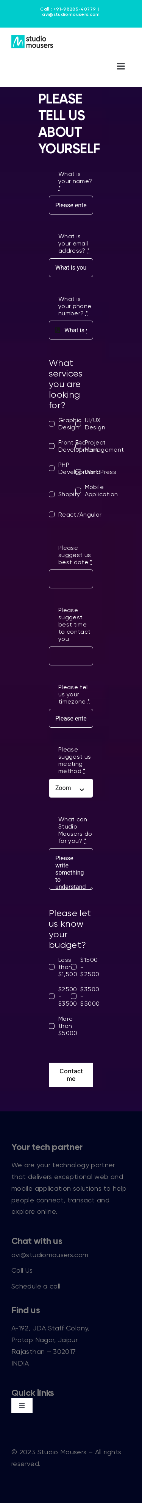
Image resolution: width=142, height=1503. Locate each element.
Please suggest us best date (75, 555)
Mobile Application (101, 490)
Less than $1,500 (67, 967)
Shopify (69, 494)
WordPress (100, 471)
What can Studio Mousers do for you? (75, 830)
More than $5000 (68, 1026)
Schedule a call (35, 1286)
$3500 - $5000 (90, 996)
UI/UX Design (95, 424)
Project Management (104, 446)
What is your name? (75, 181)
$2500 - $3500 (67, 996)
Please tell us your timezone (74, 694)
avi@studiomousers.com (71, 14)
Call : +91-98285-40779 (68, 9)
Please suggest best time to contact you (74, 624)
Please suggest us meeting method (74, 760)
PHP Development (78, 468)
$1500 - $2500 (89, 967)
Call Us (22, 1270)
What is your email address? (74, 243)
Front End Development (78, 446)
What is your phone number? (75, 306)
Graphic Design (70, 424)
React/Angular (80, 514)
